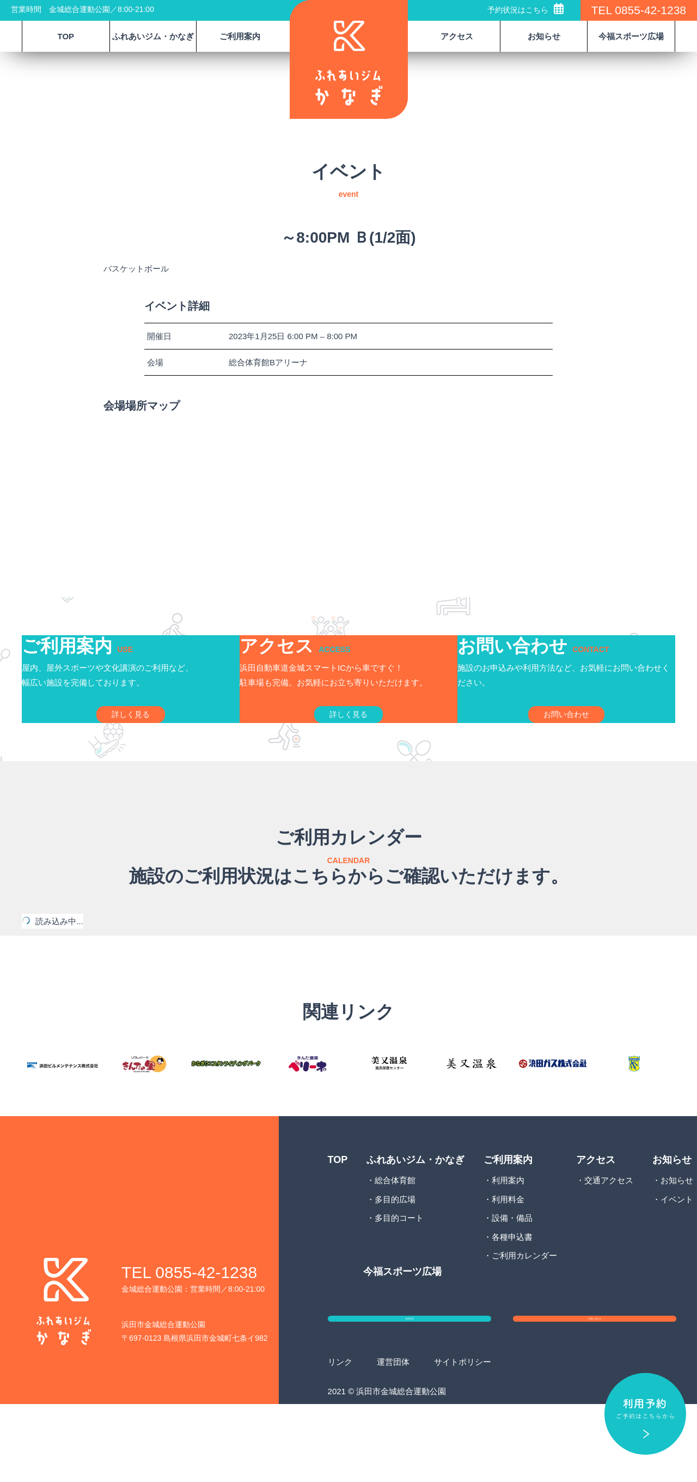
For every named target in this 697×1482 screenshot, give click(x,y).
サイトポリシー (462, 1439)
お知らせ (677, 1238)
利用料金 (508, 1257)
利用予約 (409, 1387)
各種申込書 (512, 1295)
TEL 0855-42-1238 (638, 10)
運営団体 (393, 1439)
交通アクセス (608, 1238)
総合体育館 (395, 1238)
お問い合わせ (594, 1387)
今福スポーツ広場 (631, 36)
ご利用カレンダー (524, 1313)
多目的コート (399, 1276)
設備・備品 (512, 1276)
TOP (66, 36)
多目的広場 (395, 1257)
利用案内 (508, 1238)
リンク (340, 1439)
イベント (677, 1257)
